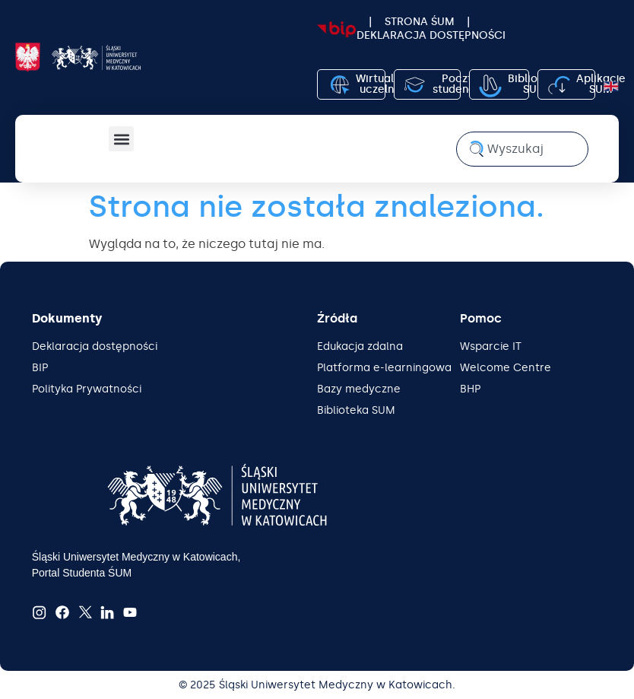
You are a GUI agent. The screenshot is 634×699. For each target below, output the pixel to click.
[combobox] (522, 149)
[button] (121, 138)
